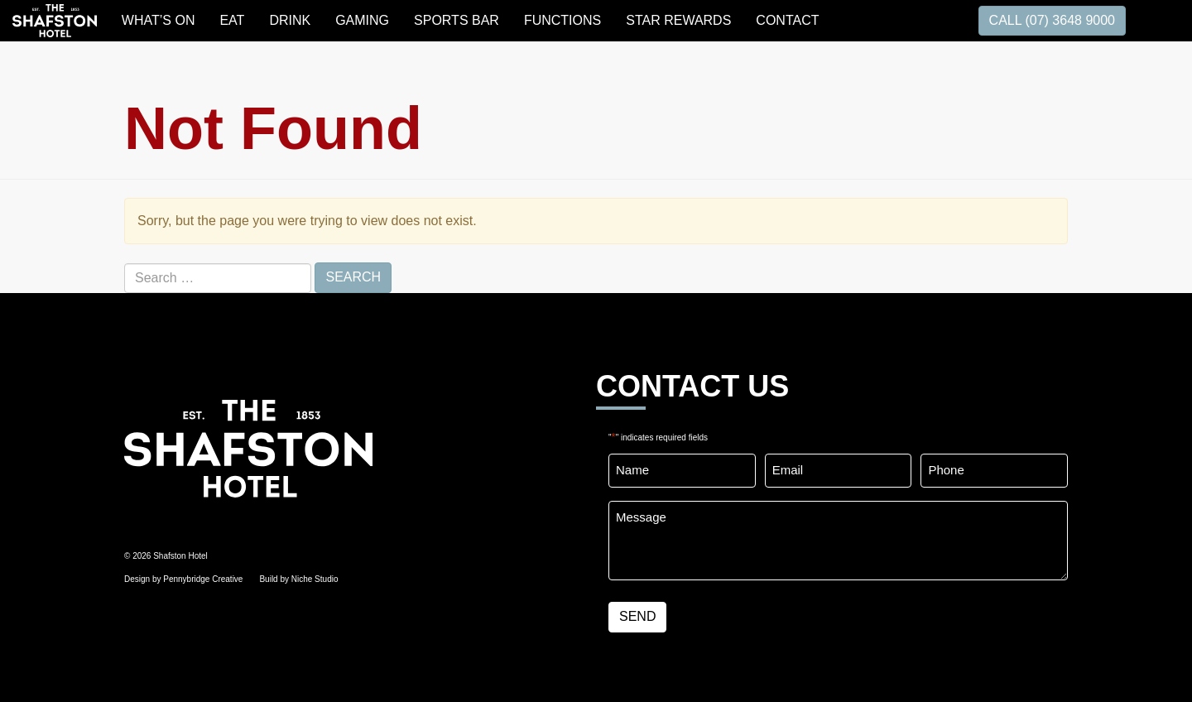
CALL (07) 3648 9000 (1052, 20)
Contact (787, 20)
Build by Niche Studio (298, 579)
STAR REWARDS (678, 20)
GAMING (362, 20)
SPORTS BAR (456, 20)
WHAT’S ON (158, 20)
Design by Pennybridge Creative (183, 579)
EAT (231, 20)
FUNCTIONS (562, 20)
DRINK (289, 20)
